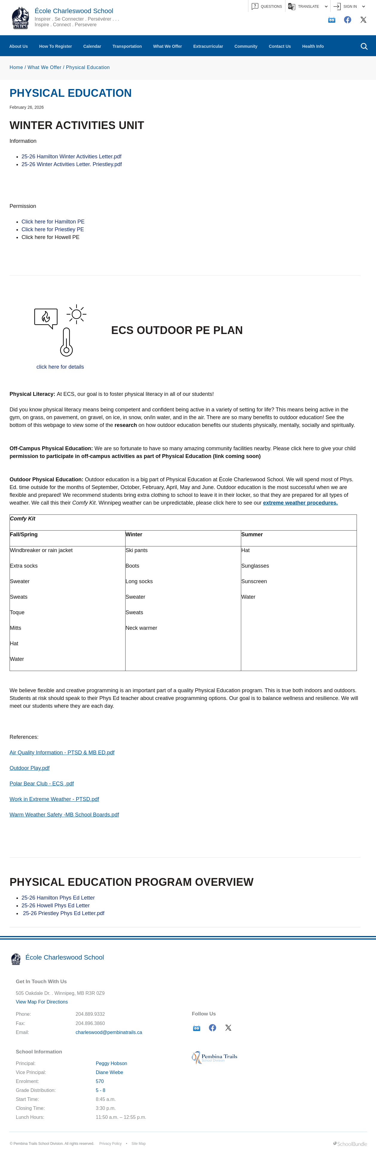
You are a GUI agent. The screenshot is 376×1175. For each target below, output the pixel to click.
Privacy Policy (110, 1144)
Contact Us (280, 46)
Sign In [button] (349, 6)
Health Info (313, 46)
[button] (364, 46)
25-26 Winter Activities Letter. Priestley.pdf (72, 164)
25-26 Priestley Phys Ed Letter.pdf (63, 913)
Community (245, 46)
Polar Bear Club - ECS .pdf (42, 784)
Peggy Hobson (111, 1063)
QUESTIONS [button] (267, 6)
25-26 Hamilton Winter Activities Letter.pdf (71, 157)
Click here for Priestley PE (53, 229)
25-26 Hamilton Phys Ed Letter (59, 898)
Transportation (127, 46)
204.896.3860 (90, 1023)
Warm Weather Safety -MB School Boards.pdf (64, 815)
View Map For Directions (42, 1001)
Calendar (92, 46)
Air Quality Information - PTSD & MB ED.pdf (62, 753)
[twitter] (363, 19)
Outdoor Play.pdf (30, 768)
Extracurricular (208, 46)
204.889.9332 (90, 1014)
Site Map (139, 1144)
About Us (18, 46)
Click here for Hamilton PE (53, 222)
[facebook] (347, 19)
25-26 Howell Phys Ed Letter (56, 906)
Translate (308, 6)
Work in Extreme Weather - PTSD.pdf (54, 799)
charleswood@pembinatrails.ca (109, 1032)
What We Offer (167, 46)
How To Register (55, 46)
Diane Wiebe (109, 1072)
